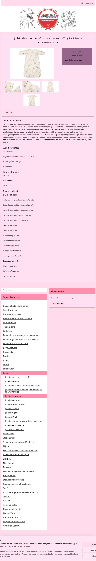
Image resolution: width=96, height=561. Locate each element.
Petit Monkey (9, 322)
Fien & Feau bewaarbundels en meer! (20, 450)
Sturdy (6, 364)
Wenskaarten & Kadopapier (16, 454)
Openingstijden (10, 310)
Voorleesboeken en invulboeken (18, 471)
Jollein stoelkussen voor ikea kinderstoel (24, 421)
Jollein (6, 373)
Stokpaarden (9, 438)
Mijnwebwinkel (77, 556)
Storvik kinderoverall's (13, 479)
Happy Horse (9, 475)
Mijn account (87, 2)
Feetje (6, 356)
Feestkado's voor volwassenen (17, 318)
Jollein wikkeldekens (14, 429)
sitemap (40, 556)
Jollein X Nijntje (12, 408)
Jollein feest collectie (14, 425)
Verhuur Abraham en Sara (15, 343)
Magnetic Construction (14, 521)
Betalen (6, 500)
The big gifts (9, 326)
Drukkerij (7, 467)
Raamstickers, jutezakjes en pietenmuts (21, 335)
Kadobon (7, 331)
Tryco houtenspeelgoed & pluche (18, 442)
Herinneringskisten (12, 314)
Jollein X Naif (11, 417)
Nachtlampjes (9, 463)
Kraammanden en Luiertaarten (17, 484)
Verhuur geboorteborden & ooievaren (21, 339)
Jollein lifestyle (12, 381)
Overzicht (8, 112)
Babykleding (9, 352)
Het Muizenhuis (10, 517)
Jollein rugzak (11, 412)
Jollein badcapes (12, 400)
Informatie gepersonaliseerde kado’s (20, 492)
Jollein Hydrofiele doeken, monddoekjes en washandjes (23, 390)
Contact (6, 496)
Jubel (5, 360)
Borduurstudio (10, 347)
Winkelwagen (58, 303)
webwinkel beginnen (55, 556)
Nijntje (6, 446)
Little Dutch (8, 368)
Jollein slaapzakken (14, 396)
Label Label (8, 433)
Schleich (7, 458)
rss (45, 556)
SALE (5, 488)
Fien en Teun (9, 513)
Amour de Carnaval (12, 525)
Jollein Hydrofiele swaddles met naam (22, 385)
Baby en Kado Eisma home (15, 306)
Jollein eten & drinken (15, 404)
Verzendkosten (10, 505)
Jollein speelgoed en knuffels (18, 377)
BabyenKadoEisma (10, 540)
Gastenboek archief (12, 509)
